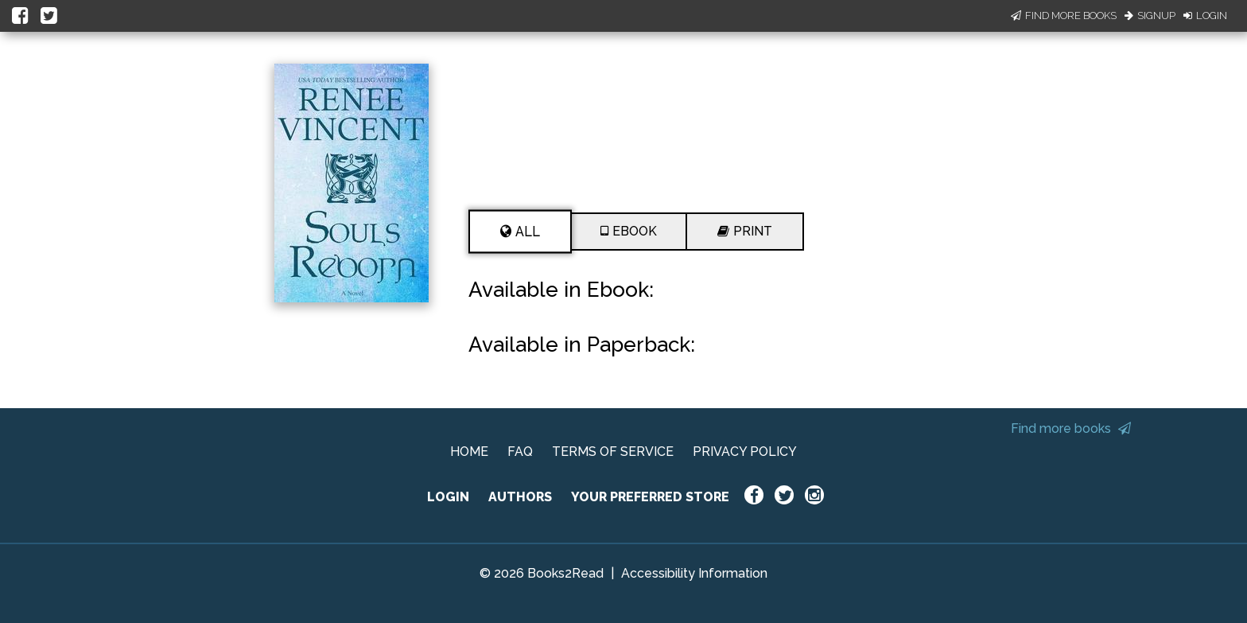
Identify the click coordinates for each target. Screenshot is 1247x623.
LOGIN (448, 496)
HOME (469, 451)
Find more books (1071, 428)
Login (1205, 15)
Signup (1150, 15)
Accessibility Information (694, 573)
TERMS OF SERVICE (613, 451)
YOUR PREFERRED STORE (650, 496)
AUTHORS (520, 496)
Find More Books (1064, 15)
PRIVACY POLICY (745, 451)
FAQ (520, 451)
